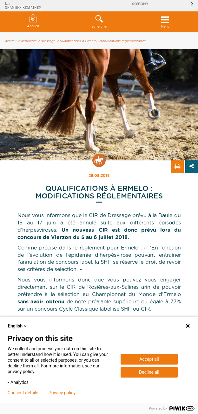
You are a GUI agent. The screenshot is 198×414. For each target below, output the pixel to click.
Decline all (149, 372)
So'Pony (140, 4)
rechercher (99, 21)
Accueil (33, 21)
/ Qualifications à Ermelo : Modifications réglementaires (101, 41)
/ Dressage (47, 41)
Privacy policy (62, 392)
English (18, 325)
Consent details (23, 392)
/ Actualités (27, 41)
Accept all (149, 359)
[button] (99, 21)
